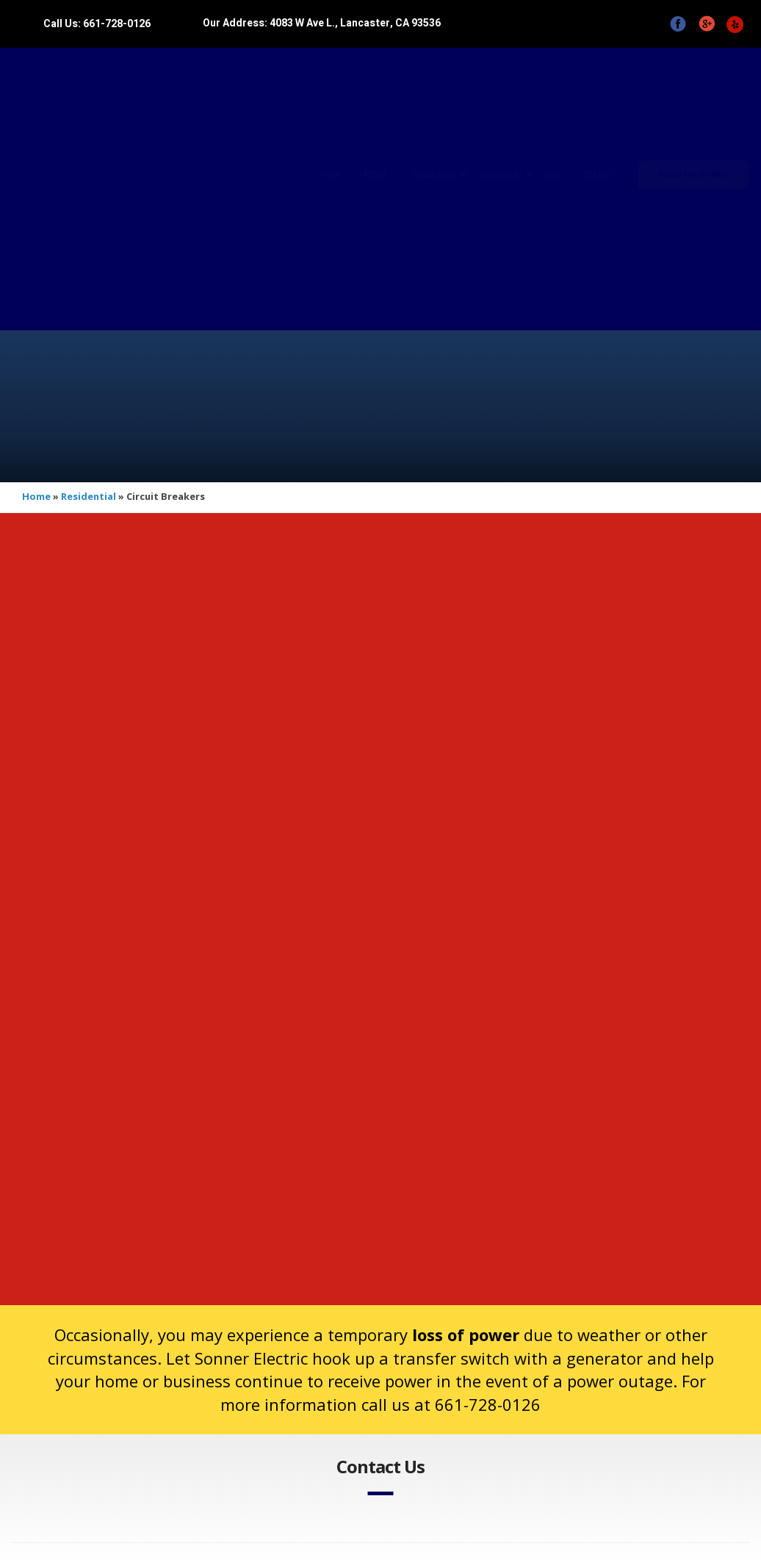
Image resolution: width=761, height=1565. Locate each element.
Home (332, 189)
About (375, 189)
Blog (552, 189)
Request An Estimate (693, 188)
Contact (599, 189)
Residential (501, 189)
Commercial (433, 189)
